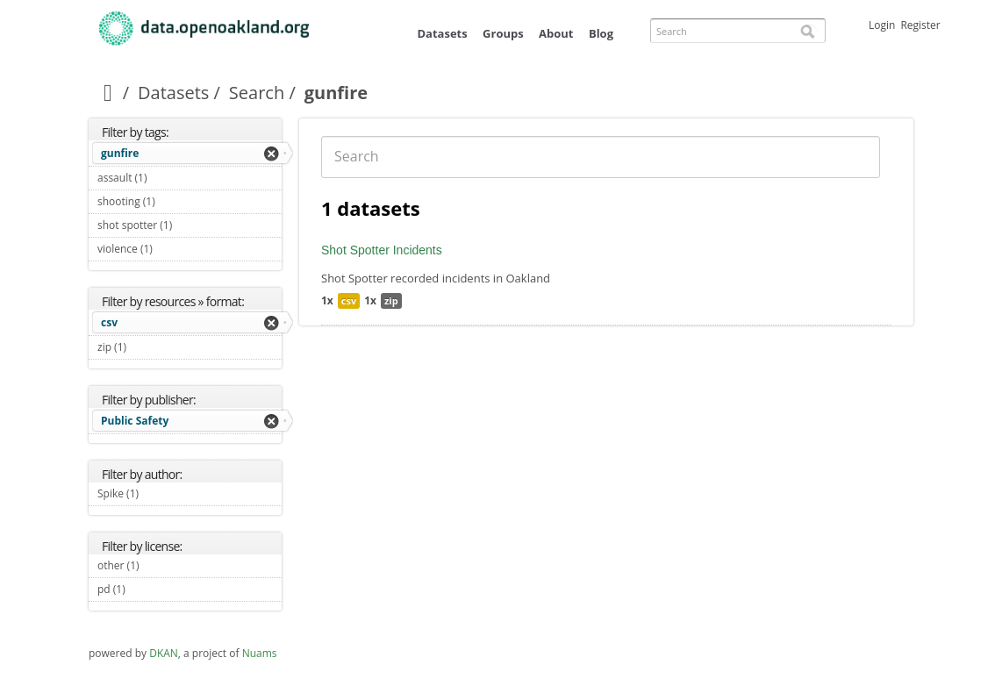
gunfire (120, 153)
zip (391, 300)
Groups (503, 33)
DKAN (163, 653)
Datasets (442, 33)
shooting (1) (175, 201)
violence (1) (172, 248)
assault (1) (167, 177)
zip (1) (147, 347)
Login (882, 25)
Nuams (259, 653)
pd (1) (145, 589)
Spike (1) (159, 493)
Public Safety (134, 420)
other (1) (159, 565)
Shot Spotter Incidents (381, 250)
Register (920, 25)
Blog (601, 33)
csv (109, 322)
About (556, 33)
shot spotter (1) (189, 227)
